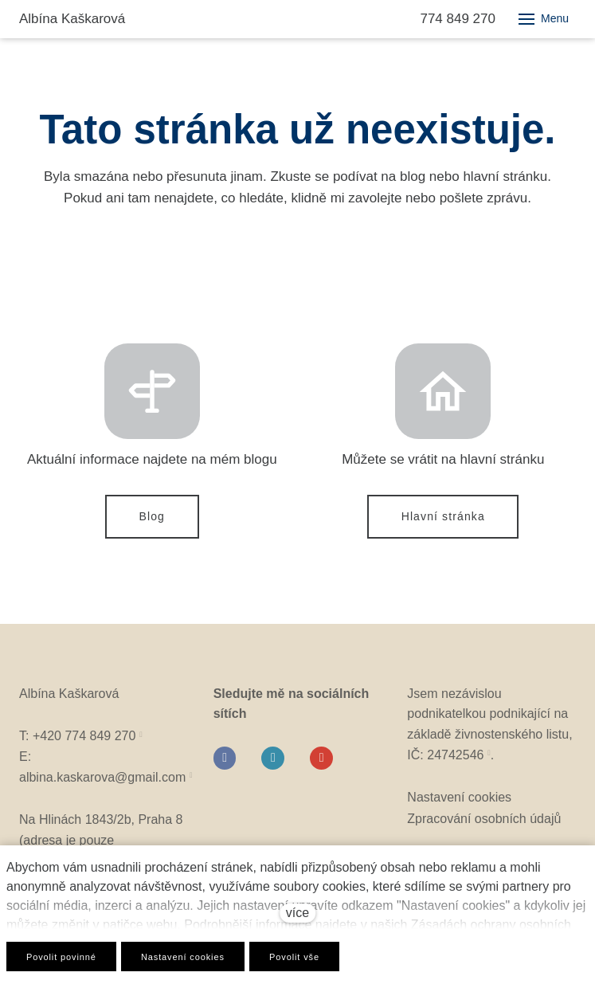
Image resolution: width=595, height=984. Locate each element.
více (297, 912)
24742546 (455, 759)
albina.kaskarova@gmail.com (102, 782)
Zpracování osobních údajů (484, 823)
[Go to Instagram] (272, 762)
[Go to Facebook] (225, 762)
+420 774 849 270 (84, 741)
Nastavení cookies (459, 803)
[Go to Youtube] (321, 762)
